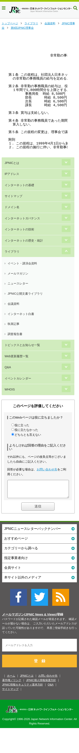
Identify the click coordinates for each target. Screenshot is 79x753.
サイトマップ (13, 196)
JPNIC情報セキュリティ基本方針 (22, 687)
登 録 (39, 664)
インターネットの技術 (19, 229)
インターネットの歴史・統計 (24, 240)
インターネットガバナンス (22, 218)
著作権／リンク (11, 683)
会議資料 (49, 23)
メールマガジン (18, 273)
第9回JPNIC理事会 (22, 27)
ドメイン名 (12, 207)
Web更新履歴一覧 (16, 356)
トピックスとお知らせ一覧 (22, 345)
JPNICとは (12, 163)
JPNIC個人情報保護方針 (41, 683)
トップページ (10, 23)
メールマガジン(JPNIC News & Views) (29, 617)
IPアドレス (12, 174)
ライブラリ (31, 23)
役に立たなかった (26, 429)
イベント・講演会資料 (22, 263)
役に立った (22, 425)
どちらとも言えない (28, 434)
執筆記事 (13, 324)
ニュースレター (18, 283)
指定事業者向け (39, 561)
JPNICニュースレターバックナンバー (39, 531)
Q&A (8, 367)
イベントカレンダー (18, 378)
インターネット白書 (21, 314)
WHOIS (10, 389)
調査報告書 (15, 334)
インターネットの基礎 (19, 185)
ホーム (11, 678)
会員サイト (39, 570)
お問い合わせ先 (47, 469)
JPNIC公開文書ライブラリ (25, 293)
